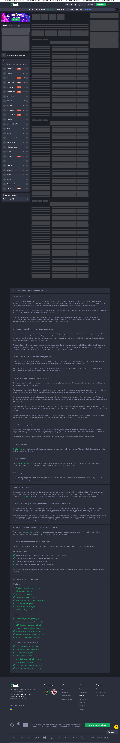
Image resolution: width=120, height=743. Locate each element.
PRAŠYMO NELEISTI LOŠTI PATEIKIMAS (103, 0)
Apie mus (64, 678)
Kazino (31, 9)
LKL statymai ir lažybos (24, 580)
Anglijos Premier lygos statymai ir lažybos (30, 617)
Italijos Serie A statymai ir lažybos (28, 627)
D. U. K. (98, 678)
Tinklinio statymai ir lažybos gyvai (27, 639)
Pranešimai (65, 682)
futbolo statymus (26, 453)
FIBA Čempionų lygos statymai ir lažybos (30, 590)
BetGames (70, 9)
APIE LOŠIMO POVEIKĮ (86, 0)
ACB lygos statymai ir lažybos (26, 599)
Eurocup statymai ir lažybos (26, 596)
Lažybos (50, 9)
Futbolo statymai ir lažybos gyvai (27, 608)
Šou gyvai (79, 9)
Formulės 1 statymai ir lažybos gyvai (28, 658)
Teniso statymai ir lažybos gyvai (27, 636)
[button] (67, 4)
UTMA (25, 486)
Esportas (87, 9)
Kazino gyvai (40, 9)
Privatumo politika (67, 688)
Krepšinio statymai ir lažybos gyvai (28, 577)
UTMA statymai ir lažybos (25, 645)
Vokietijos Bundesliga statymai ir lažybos (30, 624)
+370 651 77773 (26, 684)
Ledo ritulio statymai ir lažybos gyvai (28, 648)
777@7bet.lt (20, 685)
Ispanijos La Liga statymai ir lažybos (28, 621)
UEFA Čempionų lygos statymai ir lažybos (30, 611)
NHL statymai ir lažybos (24, 651)
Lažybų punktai (66, 685)
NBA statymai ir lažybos (24, 593)
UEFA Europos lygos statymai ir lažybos (30, 614)
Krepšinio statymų (19, 438)
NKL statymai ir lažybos (24, 583)
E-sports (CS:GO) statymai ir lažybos (29, 655)
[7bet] (15, 4)
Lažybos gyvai (59, 9)
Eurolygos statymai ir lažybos (26, 587)
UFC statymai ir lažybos (24, 642)
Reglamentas (100, 685)
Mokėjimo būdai (101, 682)
